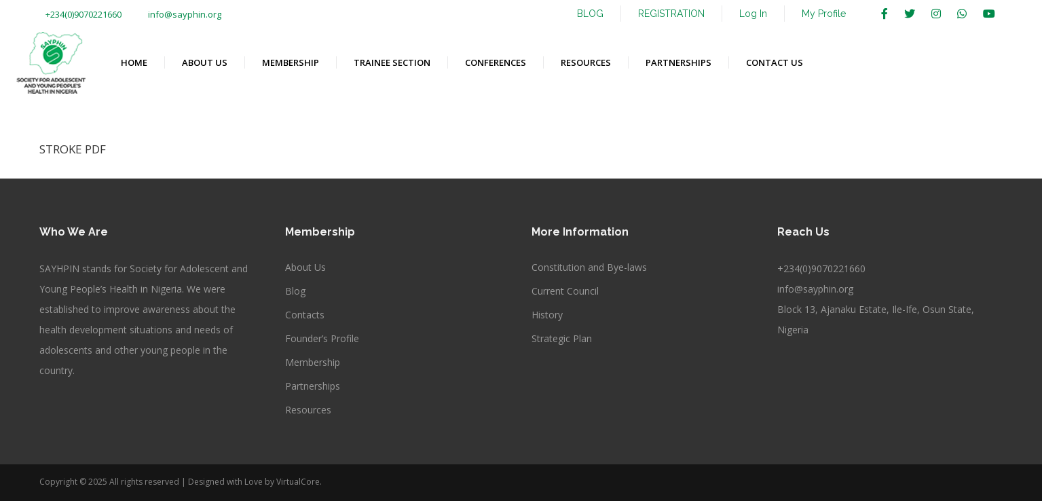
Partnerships (312, 385)
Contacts (304, 314)
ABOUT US (204, 62)
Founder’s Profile (322, 338)
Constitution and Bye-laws (589, 267)
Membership (312, 362)
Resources (308, 409)
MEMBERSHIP (290, 62)
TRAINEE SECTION (392, 62)
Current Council (565, 290)
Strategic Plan (562, 338)
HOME (134, 62)
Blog (295, 290)
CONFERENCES (495, 62)
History (547, 314)
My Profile (824, 13)
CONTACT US (774, 62)
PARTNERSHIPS (678, 62)
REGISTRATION (671, 13)
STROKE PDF (72, 149)
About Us (305, 267)
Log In (753, 13)
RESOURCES (586, 62)
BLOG (590, 13)
